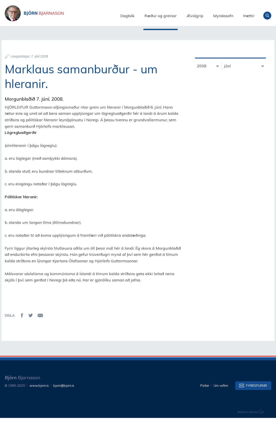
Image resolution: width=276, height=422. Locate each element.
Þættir (248, 15)
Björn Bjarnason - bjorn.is (48, 16)
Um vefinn (221, 390)
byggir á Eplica (250, 415)
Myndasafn (223, 15)
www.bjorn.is (39, 390)
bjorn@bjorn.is (63, 390)
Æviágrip (195, 15)
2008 (201, 70)
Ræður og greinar (160, 15)
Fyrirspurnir (256, 390)
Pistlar (204, 390)
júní (227, 70)
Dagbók (127, 15)
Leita (267, 16)
